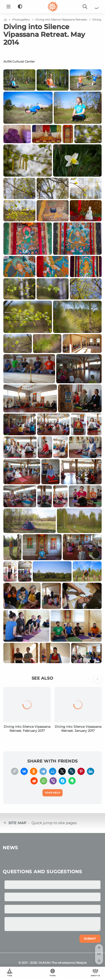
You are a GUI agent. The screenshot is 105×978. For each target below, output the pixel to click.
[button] (89, 681)
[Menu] (9, 6)
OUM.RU (44, 962)
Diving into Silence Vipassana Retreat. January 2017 (78, 729)
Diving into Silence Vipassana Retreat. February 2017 (27, 729)
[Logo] (52, 6)
